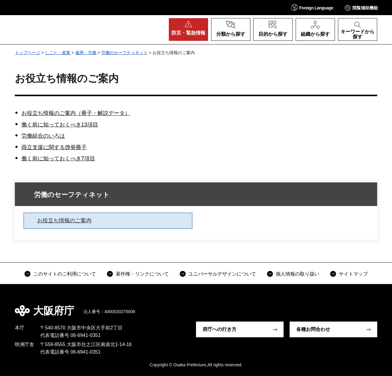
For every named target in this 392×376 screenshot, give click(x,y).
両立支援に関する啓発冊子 (54, 147)
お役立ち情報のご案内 (64, 220)
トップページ (27, 52)
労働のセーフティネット (124, 52)
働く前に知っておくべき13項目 (59, 125)
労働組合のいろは (43, 136)
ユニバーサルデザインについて (222, 273)
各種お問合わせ (313, 329)
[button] (312, 7)
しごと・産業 (57, 52)
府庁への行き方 (219, 329)
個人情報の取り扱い (297, 273)
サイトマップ (353, 273)
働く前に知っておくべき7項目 (58, 158)
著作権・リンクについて (142, 273)
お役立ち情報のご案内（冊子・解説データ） (75, 113)
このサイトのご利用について (64, 273)
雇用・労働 (85, 52)
